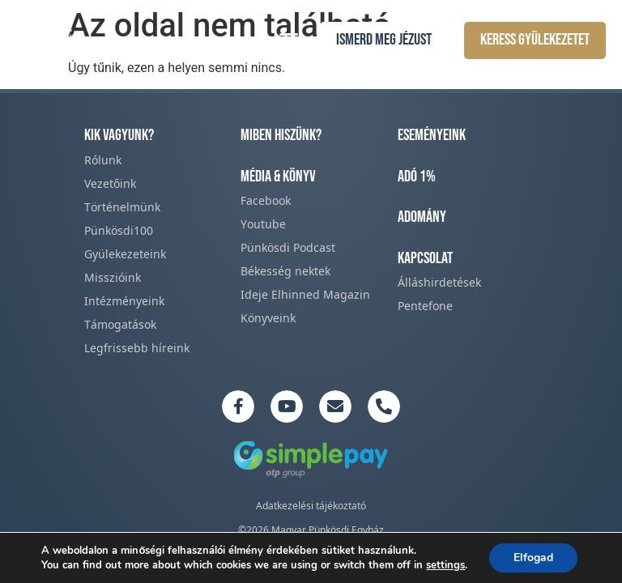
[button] (289, 38)
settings (445, 565)
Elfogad (533, 557)
